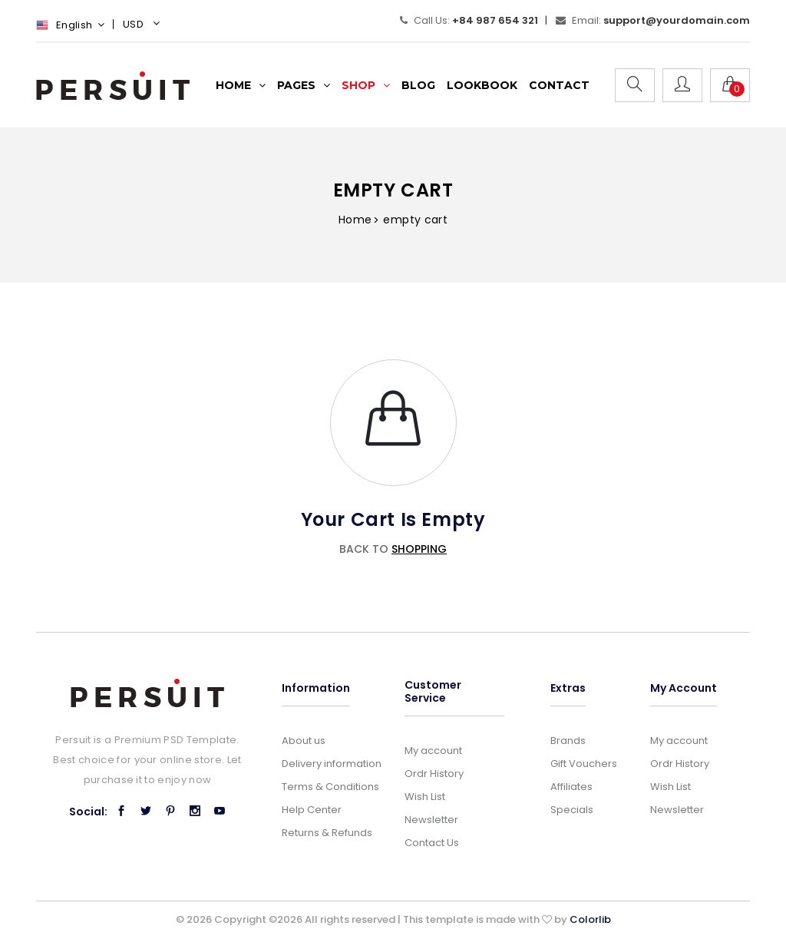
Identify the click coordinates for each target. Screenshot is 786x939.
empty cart (415, 219)
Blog (418, 85)
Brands (568, 740)
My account (433, 750)
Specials (571, 809)
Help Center (312, 809)
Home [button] (241, 85)
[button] (143, 26)
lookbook (482, 85)
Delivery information (331, 763)
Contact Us (432, 842)
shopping (419, 549)
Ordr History (434, 773)
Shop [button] (366, 85)
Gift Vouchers (583, 763)
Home (355, 219)
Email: (653, 20)
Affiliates (571, 786)
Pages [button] (303, 85)
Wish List (425, 796)
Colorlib (590, 919)
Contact (559, 85)
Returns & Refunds (327, 832)
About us (303, 740)
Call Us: (469, 20)
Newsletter (431, 819)
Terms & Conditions (330, 786)
